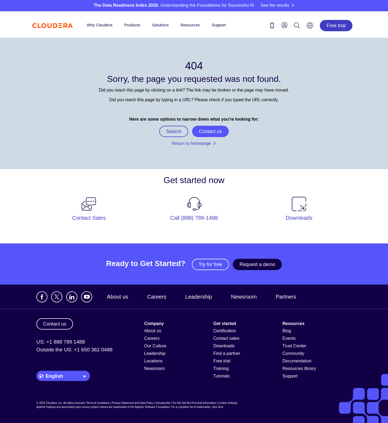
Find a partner (226, 353)
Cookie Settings (228, 402)
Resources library (299, 368)
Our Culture (155, 346)
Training (221, 368)
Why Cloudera (99, 25)
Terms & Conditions (98, 402)
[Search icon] (297, 26)
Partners (286, 297)
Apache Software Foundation (152, 406)
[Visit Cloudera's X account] (56, 296)
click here (217, 406)
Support (219, 25)
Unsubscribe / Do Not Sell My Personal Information (185, 402)
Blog (286, 330)
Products (132, 25)
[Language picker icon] (309, 27)
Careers (156, 297)
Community (293, 353)
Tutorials (221, 376)
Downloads (224, 346)
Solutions (160, 25)
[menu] (284, 25)
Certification (224, 330)
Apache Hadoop (46, 406)
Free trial (336, 25)
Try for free (210, 264)
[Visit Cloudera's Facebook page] (41, 296)
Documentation (296, 361)
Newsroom (244, 297)
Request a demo (257, 264)
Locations (153, 361)
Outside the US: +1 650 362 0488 (74, 349)
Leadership (198, 297)
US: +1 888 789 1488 (60, 342)
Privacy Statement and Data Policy (132, 402)
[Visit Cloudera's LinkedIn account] (71, 296)
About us (117, 297)
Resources (190, 25)
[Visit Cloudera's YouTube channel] (86, 296)
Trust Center (294, 346)
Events (289, 338)
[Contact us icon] (272, 26)
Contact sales (226, 338)
